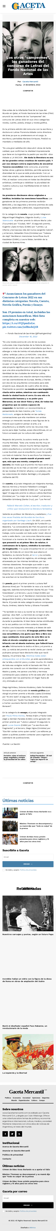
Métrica (33, 1228)
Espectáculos (24, 1100)
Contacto (6, 1159)
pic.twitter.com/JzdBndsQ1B (20, 327)
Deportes (45, 1098)
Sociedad (26, 1098)
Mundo (14, 1100)
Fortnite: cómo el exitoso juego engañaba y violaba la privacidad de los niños (15, 757)
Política (8, 1098)
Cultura (28, 53)
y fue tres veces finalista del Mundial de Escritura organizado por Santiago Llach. (26, 517)
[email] (28, 857)
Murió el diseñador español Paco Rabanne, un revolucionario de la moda (24, 1027)
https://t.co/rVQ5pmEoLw (18, 323)
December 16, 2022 (28, 336)
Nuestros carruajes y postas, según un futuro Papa (27, 934)
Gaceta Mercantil (30, 82)
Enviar (28, 864)
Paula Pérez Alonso (15, 716)
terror (35, 555)
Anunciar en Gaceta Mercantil (16, 1151)
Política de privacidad (28, 870)
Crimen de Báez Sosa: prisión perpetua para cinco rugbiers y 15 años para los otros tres (34, 839)
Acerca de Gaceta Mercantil (15, 1147)
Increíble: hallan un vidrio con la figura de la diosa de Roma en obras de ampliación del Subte (26, 980)
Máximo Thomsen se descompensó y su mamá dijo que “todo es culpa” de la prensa (36, 826)
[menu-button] (4, 6)
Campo (42, 1100)
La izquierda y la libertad (14, 1073)
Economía (17, 1098)
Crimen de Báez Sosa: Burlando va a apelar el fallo (26, 1169)
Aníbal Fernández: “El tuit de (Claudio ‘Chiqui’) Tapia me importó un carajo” (41, 758)
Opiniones (36, 1098)
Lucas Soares (14, 725)
